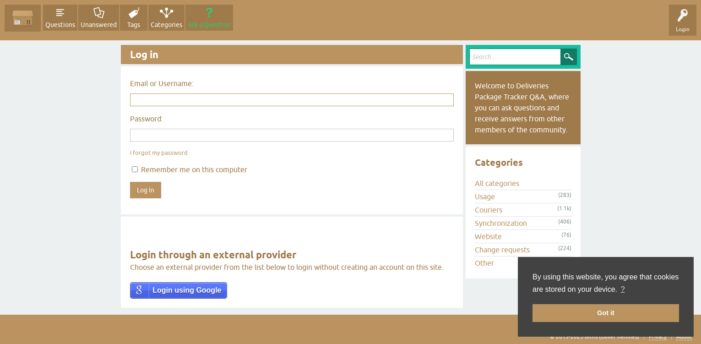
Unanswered (99, 24)
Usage (485, 196)
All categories (497, 183)
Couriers (488, 210)
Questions (60, 24)
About (684, 336)
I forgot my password (159, 152)
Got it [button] (605, 313)
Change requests (502, 250)
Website (488, 236)
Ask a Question (209, 24)
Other (484, 263)
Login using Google (186, 290)
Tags (133, 24)
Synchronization (501, 223)
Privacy (658, 336)
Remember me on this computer (189, 169)
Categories (166, 24)
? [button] (623, 289)
